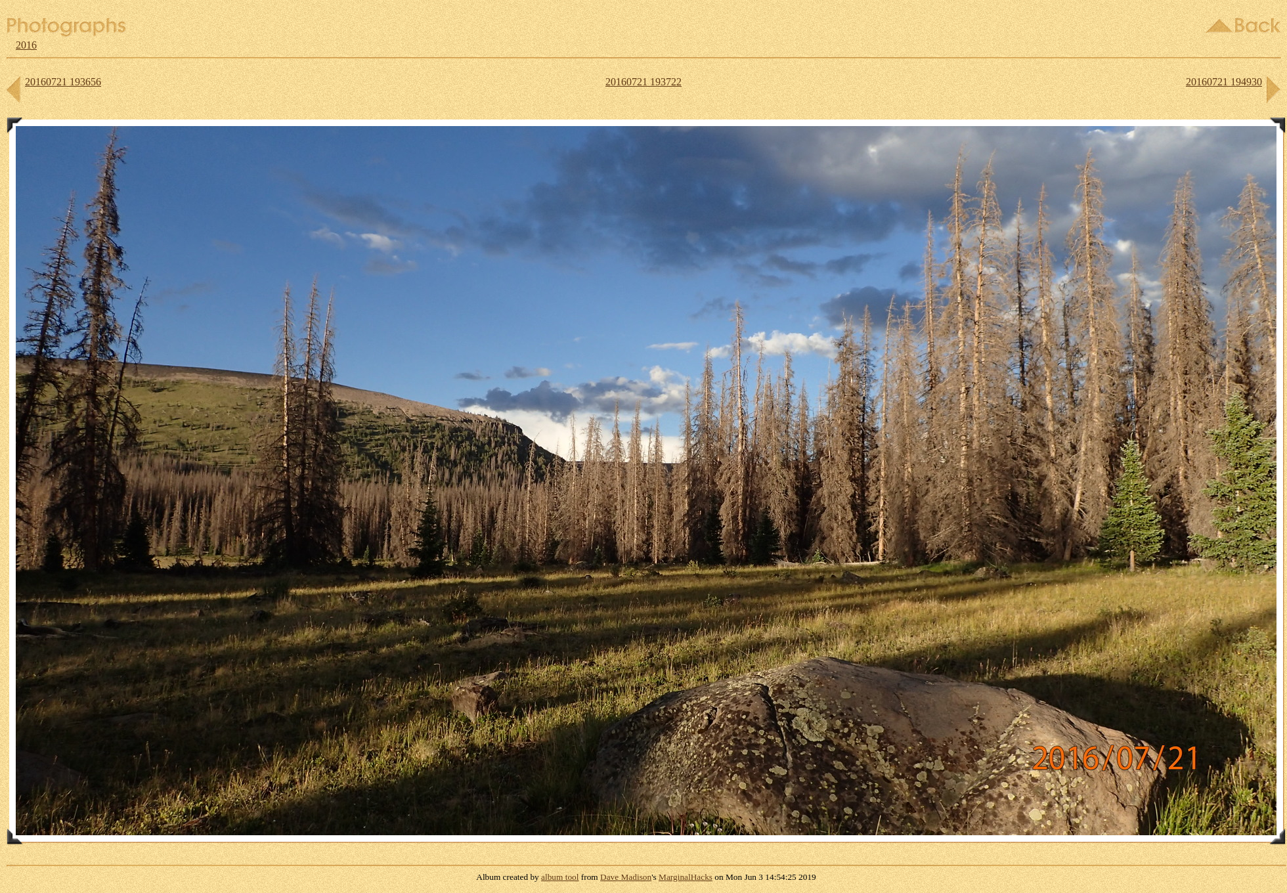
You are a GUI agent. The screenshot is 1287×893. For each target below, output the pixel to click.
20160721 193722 (643, 81)
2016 (26, 45)
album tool (559, 877)
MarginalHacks (685, 877)
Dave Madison (625, 877)
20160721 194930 (1224, 81)
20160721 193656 (63, 81)
